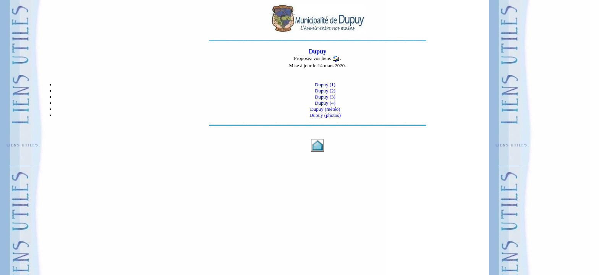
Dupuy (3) (325, 97)
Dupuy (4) (325, 103)
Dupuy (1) (325, 84)
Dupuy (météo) (325, 109)
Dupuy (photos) (325, 115)
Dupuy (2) (325, 91)
